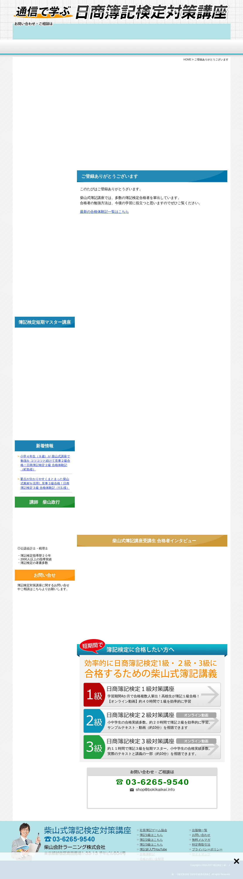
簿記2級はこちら (151, 839)
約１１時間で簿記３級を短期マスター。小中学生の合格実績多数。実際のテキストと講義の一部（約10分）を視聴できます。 (159, 751)
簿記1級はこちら (151, 835)
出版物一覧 (199, 830)
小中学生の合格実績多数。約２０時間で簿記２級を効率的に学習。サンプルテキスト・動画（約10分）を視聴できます (159, 724)
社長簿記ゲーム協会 (153, 830)
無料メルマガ (201, 839)
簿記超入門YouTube (153, 849)
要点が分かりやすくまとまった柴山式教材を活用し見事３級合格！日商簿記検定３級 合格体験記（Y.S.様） (44, 483)
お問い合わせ (201, 835)
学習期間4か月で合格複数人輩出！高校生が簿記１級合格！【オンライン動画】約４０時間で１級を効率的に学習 (153, 698)
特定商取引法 (201, 844)
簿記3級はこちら (151, 844)
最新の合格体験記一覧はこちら (104, 212)
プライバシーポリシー (207, 849)
